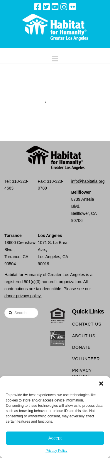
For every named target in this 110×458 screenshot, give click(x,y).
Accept (55, 437)
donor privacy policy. (23, 295)
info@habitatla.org (88, 181)
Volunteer (86, 358)
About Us (83, 335)
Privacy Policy (56, 451)
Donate (81, 347)
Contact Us (86, 324)
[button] (101, 383)
